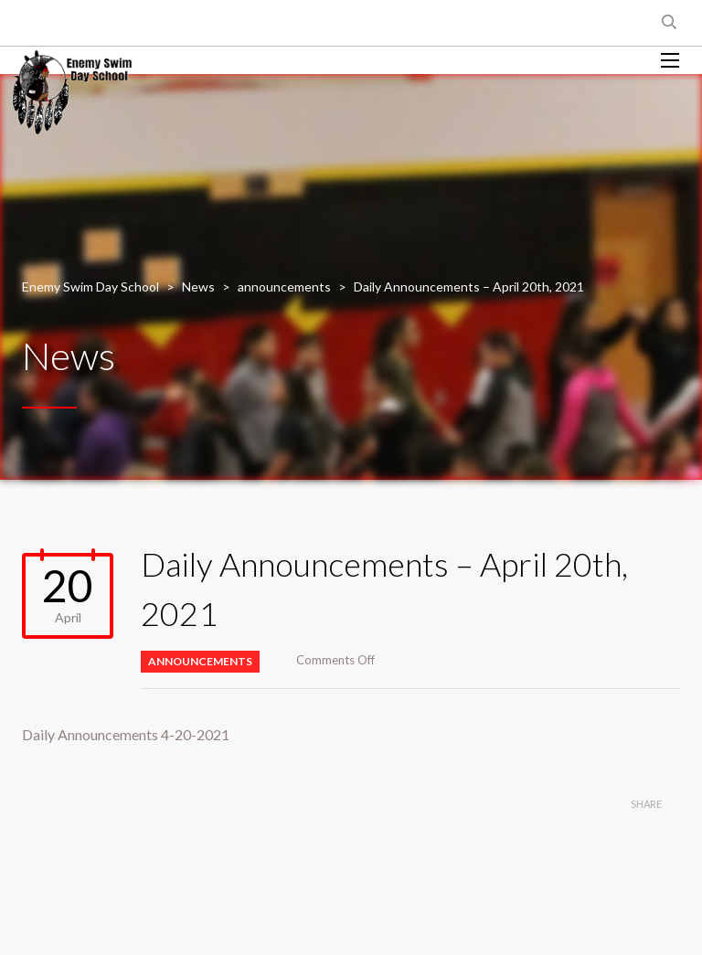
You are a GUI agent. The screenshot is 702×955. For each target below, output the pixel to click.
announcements (200, 661)
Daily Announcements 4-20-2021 (125, 734)
